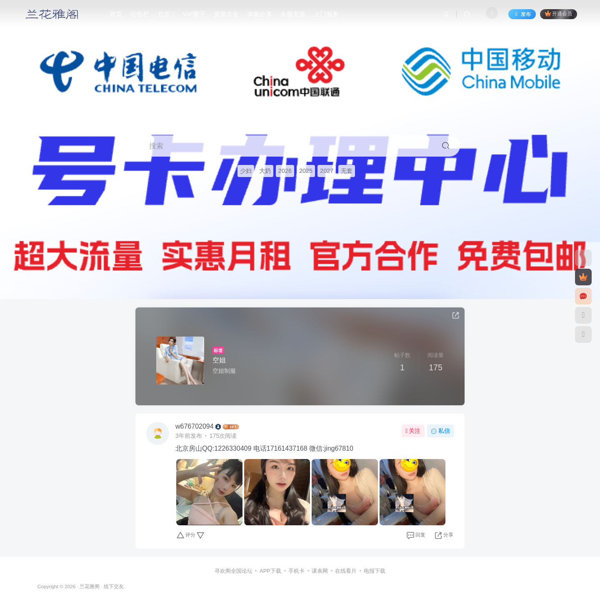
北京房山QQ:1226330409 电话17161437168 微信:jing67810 (264, 448)
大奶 (265, 170)
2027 (326, 170)
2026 (285, 170)
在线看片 (346, 571)
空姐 (219, 360)
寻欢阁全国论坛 (233, 571)
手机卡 (296, 571)
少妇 (246, 170)
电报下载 (374, 571)
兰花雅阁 (90, 586)
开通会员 (558, 13)
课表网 (320, 571)
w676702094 (194, 426)
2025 (305, 170)
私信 (440, 430)
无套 (346, 170)
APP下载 (270, 571)
